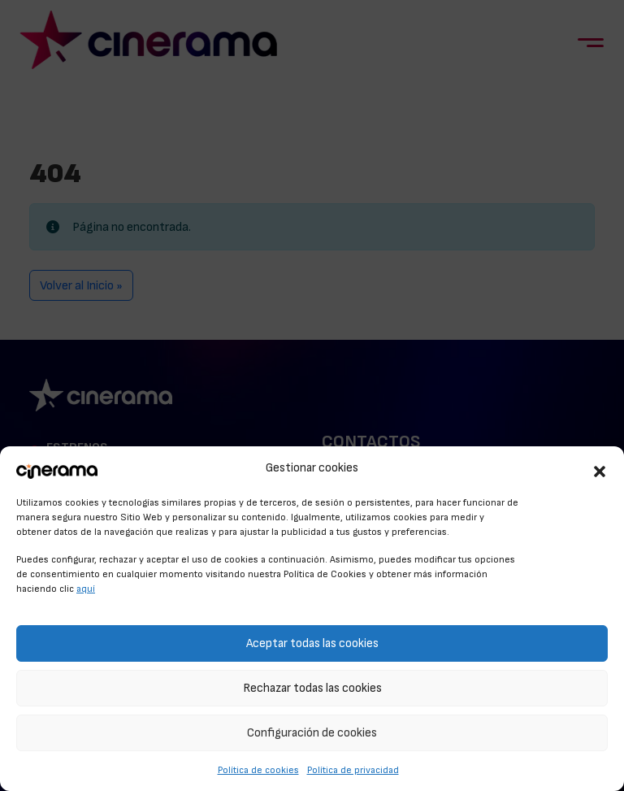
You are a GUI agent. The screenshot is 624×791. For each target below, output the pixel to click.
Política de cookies (258, 770)
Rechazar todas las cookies (312, 688)
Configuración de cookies (312, 733)
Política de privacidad (353, 770)
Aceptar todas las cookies (312, 643)
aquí (85, 588)
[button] (600, 469)
